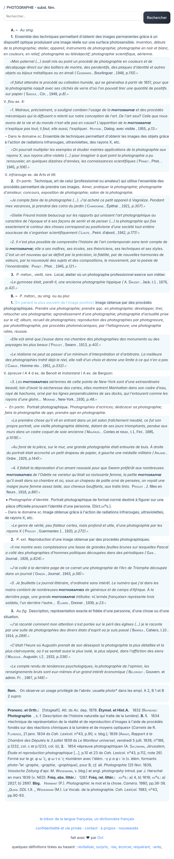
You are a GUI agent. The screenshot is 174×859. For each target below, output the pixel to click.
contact (91, 830)
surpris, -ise (106, 848)
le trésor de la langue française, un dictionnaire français (87, 820)
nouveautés (128, 830)
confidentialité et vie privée (58, 830)
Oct (100, 839)
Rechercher (157, 18)
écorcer (124, 848)
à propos (108, 830)
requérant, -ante (147, 848)
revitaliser (86, 848)
